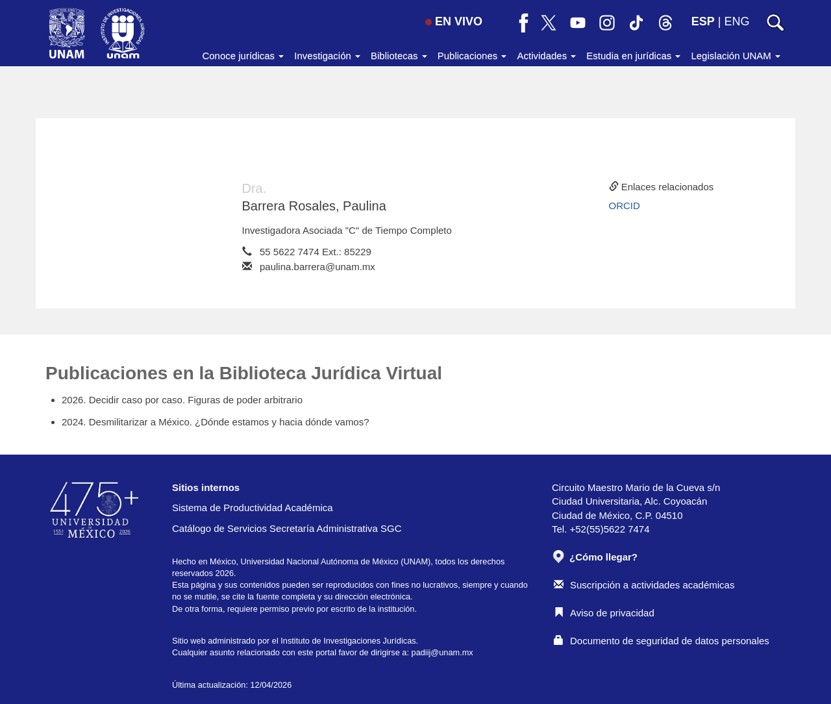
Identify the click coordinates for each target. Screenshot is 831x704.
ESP (703, 21)
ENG (736, 21)
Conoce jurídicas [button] (243, 55)
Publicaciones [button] (472, 55)
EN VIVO (453, 21)
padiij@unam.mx (442, 652)
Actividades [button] (546, 55)
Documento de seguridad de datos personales (661, 640)
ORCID (624, 205)
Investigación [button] (327, 55)
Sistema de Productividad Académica (252, 507)
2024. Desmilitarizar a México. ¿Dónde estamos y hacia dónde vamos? (215, 421)
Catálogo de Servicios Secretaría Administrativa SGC (287, 528)
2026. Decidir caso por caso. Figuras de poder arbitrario (182, 399)
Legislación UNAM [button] (735, 55)
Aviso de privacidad (604, 612)
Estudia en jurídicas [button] (633, 55)
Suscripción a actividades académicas (644, 584)
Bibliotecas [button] (399, 55)
